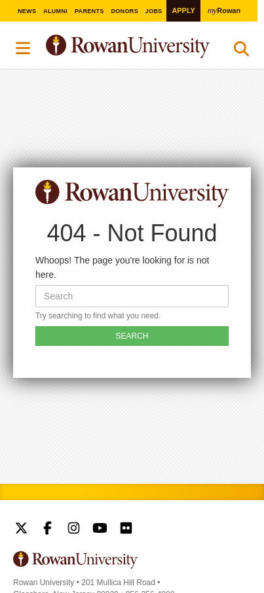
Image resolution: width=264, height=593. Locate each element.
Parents (89, 11)
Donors (124, 11)
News (27, 11)
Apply (183, 10)
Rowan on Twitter (21, 529)
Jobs (153, 11)
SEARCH (131, 336)
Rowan (224, 10)
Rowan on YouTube (100, 529)
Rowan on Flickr (126, 529)
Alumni (55, 11)
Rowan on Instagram (74, 529)
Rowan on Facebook (47, 529)
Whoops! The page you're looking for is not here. (122, 267)
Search (241, 51)
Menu (23, 48)
